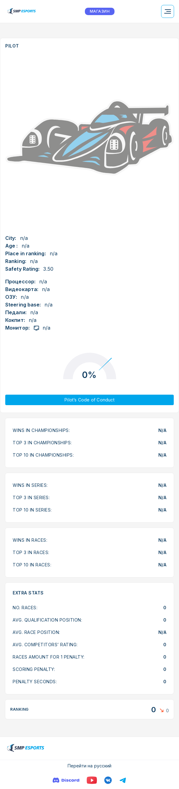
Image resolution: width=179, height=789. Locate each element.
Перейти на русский (90, 765)
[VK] (108, 780)
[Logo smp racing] (21, 11)
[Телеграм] (123, 780)
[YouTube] (92, 780)
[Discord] (65, 780)
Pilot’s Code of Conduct (89, 399)
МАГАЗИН (100, 11)
